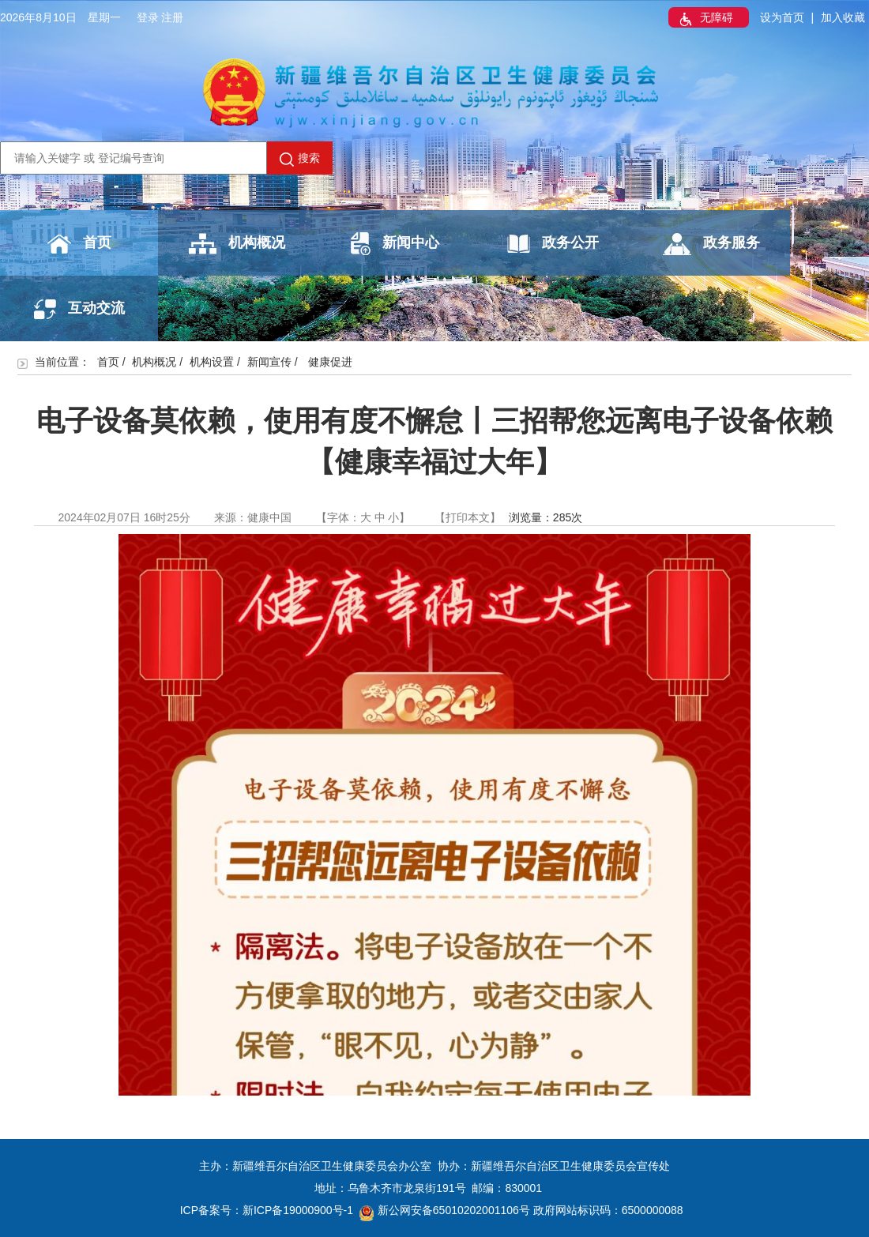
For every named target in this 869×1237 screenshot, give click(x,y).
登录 (148, 17)
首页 (79, 244)
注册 (172, 17)
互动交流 (79, 309)
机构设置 (212, 361)
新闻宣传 (269, 361)
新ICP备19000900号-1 (298, 1210)
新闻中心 (395, 243)
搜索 (300, 159)
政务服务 (711, 244)
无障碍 (704, 19)
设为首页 (782, 17)
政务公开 (553, 244)
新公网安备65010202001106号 (444, 1210)
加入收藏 (843, 17)
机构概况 (237, 243)
